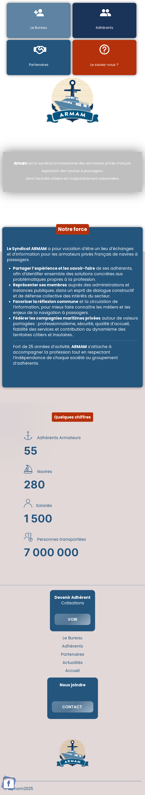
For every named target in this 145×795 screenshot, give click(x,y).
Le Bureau (72, 638)
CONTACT (72, 707)
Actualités (73, 663)
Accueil (72, 671)
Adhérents (72, 646)
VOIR (72, 619)
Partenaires (72, 655)
